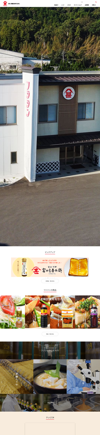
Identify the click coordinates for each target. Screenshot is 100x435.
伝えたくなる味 (50, 376)
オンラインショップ (78, 5)
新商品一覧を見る (50, 281)
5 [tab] (54, 278)
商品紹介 (56, 5)
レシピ (62, 5)
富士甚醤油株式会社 (14, 4)
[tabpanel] (50, 126)
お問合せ (94, 5)
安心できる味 (83, 376)
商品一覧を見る (50, 334)
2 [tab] (50, 247)
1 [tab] (48, 247)
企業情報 (87, 5)
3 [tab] (52, 247)
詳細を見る (50, 403)
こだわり (69, 5)
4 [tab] (52, 278)
